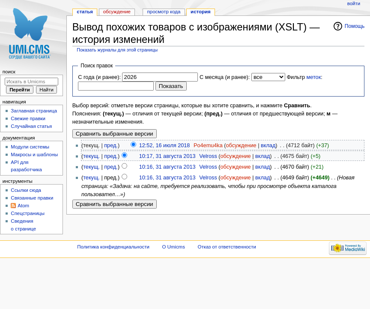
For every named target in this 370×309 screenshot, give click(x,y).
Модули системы (30, 146)
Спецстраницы (28, 213)
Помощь (355, 26)
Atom (23, 205)
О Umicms (173, 246)
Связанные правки (32, 197)
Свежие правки (28, 118)
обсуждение (241, 145)
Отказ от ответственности (227, 246)
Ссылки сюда (26, 190)
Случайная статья (31, 126)
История (201, 11)
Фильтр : (304, 77)
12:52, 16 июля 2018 (164, 145)
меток (314, 77)
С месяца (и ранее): (225, 77)
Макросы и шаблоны (34, 154)
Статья (85, 11)
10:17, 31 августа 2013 (167, 156)
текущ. (91, 156)
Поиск (9, 71)
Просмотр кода (164, 11)
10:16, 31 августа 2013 (167, 167)
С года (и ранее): (99, 77)
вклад (268, 145)
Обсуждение (117, 11)
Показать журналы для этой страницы (117, 49)
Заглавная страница (34, 110)
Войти (353, 3)
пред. (111, 145)
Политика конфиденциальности (113, 246)
